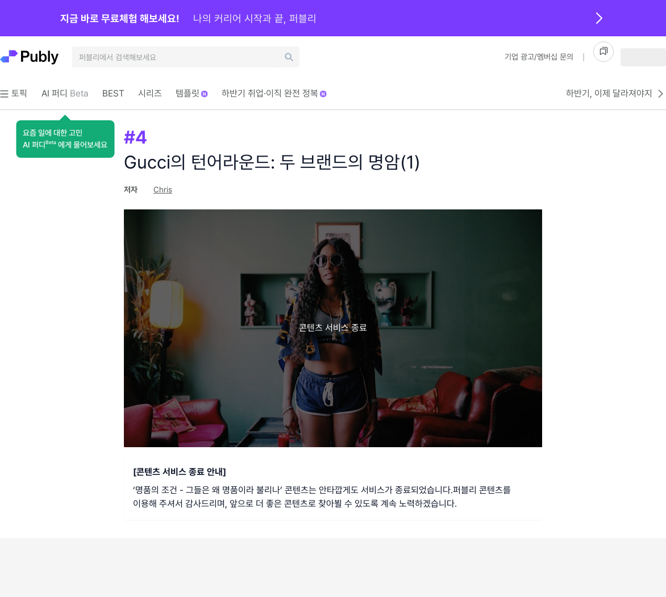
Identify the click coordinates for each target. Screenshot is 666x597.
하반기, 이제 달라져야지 (616, 93)
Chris (162, 189)
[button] (65, 139)
